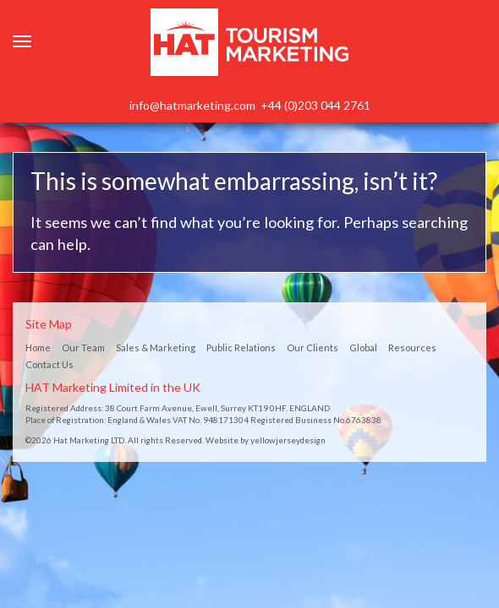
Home (38, 347)
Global (363, 347)
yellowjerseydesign (288, 440)
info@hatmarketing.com (192, 105)
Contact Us (49, 364)
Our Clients (312, 347)
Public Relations (241, 347)
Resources (412, 347)
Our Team (83, 347)
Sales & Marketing (155, 347)
